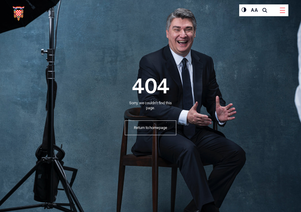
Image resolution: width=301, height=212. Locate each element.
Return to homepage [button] (150, 127)
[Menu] (282, 10)
